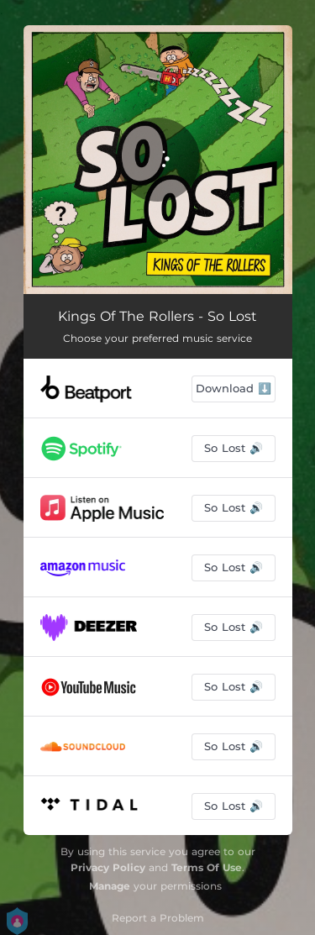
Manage (109, 886)
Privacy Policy (108, 867)
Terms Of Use (206, 867)
